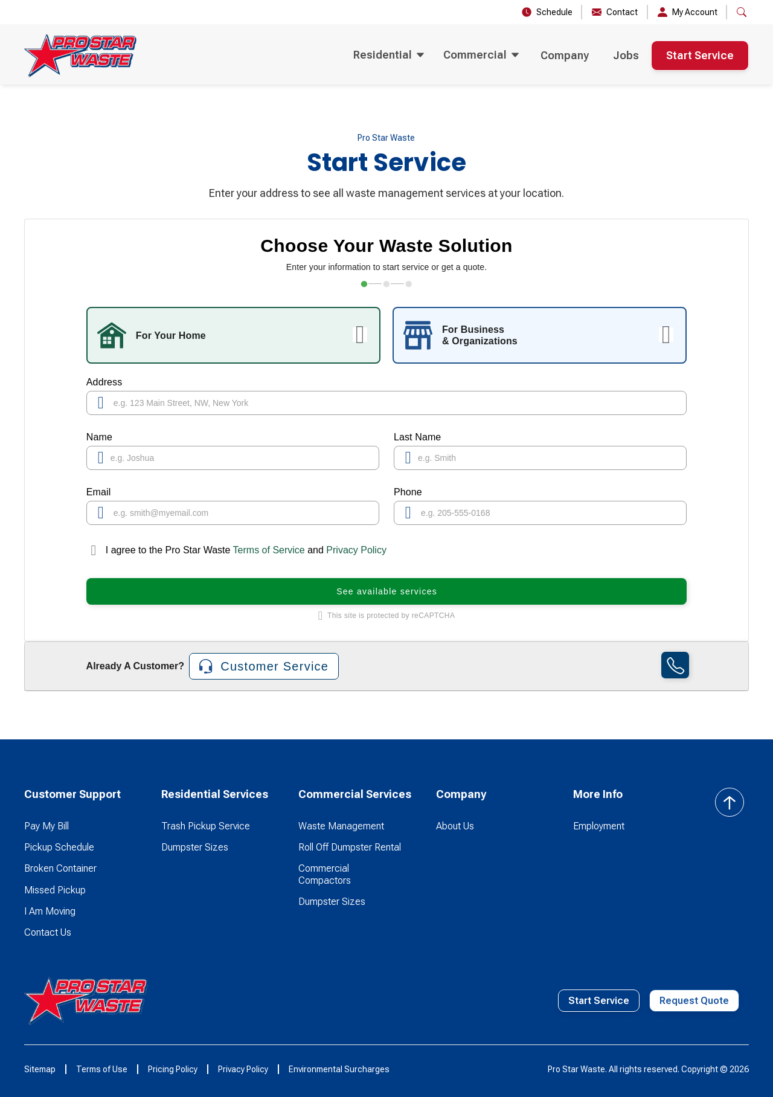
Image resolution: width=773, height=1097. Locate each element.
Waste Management (341, 826)
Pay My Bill (46, 826)
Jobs (626, 55)
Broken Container (60, 868)
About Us (455, 826)
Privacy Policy (356, 550)
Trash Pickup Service (205, 826)
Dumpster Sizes (194, 847)
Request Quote (694, 1000)
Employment (598, 826)
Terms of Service (268, 550)
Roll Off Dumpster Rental (349, 847)
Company (564, 55)
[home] (80, 55)
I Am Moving (49, 911)
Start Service (700, 55)
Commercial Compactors (324, 874)
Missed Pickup (55, 890)
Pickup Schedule (59, 847)
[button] (741, 12)
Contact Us (47, 932)
